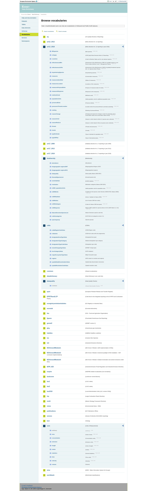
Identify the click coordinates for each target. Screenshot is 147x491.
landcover (50, 376)
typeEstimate (56, 134)
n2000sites (55, 200)
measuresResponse (57, 91)
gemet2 (49, 323)
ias (48, 338)
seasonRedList (56, 122)
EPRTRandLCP (52, 296)
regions (54, 258)
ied (48, 343)
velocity (54, 460)
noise (49, 406)
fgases (49, 318)
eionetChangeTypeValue (59, 248)
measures (55, 76)
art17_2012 (51, 148)
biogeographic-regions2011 (60, 170)
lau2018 (49, 391)
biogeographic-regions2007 (60, 166)
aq (48, 37)
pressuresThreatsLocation (59, 106)
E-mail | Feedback (27, 485)
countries (54, 59)
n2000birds (55, 192)
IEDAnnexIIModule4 (54, 359)
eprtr (48, 291)
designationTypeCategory (59, 240)
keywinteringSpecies (58, 72)
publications (51, 411)
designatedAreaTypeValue (59, 237)
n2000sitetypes (56, 204)
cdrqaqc (54, 55)
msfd (48, 401)
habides (49, 333)
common (50, 271)
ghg (48, 328)
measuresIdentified (57, 80)
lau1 (48, 381)
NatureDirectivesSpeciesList (60, 212)
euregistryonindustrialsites (56, 303)
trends (54, 130)
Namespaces (26, 41)
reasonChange (56, 114)
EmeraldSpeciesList (57, 177)
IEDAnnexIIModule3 (54, 353)
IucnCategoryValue (57, 251)
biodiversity (51, 158)
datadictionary (52, 276)
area (53, 434)
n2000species (56, 208)
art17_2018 (51, 153)
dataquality (55, 173)
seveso (49, 416)
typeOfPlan (55, 137)
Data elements (26, 28)
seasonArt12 (55, 119)
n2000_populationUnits (58, 188)
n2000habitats (56, 196)
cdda (48, 225)
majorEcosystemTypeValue (60, 255)
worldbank (50, 475)
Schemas (24, 31)
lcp (48, 396)
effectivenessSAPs (57, 67)
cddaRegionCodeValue (58, 230)
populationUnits (56, 98)
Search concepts (62, 31)
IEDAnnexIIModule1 (54, 348)
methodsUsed (56, 95)
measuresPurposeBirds (59, 87)
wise (48, 470)
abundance (55, 163)
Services (24, 38)
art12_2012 (51, 42)
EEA (29, 1)
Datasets (24, 21)
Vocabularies (26, 34)
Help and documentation (29, 18)
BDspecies (55, 51)
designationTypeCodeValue (60, 244)
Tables (24, 24)
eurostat (50, 308)
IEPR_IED (50, 367)
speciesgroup (56, 219)
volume (54, 464)
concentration (56, 438)
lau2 (48, 386)
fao (48, 313)
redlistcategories (57, 216)
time (53, 457)
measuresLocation (57, 83)
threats (54, 126)
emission (54, 441)
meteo (54, 449)
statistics (54, 453)
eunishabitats (56, 180)
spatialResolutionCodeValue (60, 265)
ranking (54, 110)
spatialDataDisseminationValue (61, 262)
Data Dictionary (35, 14)
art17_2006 (51, 143)
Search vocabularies (49, 31)
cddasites (55, 233)
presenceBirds (56, 102)
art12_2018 (51, 46)
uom (48, 426)
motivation (55, 184)
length (54, 445)
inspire (49, 371)
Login (110, 1)
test (48, 421)
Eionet (29, 14)
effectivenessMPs (57, 62)
